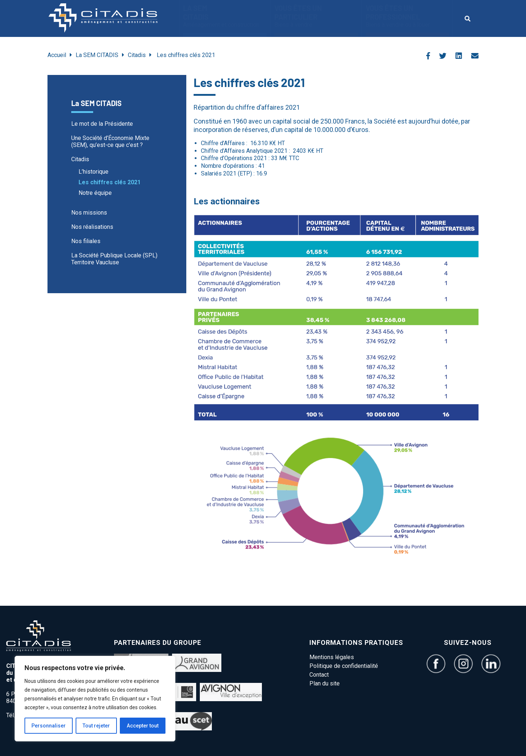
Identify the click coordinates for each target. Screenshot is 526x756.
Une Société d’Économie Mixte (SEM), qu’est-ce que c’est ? (110, 141)
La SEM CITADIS (225, 16)
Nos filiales (85, 241)
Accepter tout (143, 726)
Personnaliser (48, 726)
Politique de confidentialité (343, 665)
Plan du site (324, 683)
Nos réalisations (92, 226)
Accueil (56, 55)
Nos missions (89, 212)
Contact (319, 674)
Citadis (137, 55)
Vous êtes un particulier (316, 16)
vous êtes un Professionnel (407, 16)
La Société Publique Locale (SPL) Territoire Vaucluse (114, 259)
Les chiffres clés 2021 (110, 182)
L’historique (93, 171)
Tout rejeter (96, 726)
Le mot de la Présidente (102, 123)
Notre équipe (95, 192)
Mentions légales (331, 657)
